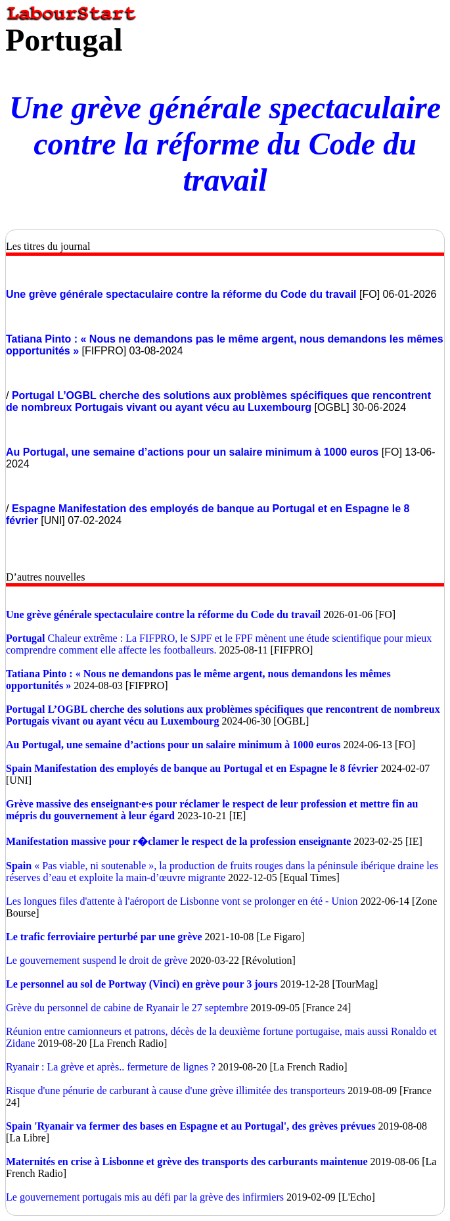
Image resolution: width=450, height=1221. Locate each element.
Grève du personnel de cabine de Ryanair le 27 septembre (127, 1007)
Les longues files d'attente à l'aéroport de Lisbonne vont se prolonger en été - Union (181, 901)
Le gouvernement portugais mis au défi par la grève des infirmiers (146, 1197)
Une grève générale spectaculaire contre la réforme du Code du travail (225, 143)
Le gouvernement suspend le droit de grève (96, 960)
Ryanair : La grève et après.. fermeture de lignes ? (112, 1066)
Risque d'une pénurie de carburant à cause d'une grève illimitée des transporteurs (175, 1090)
